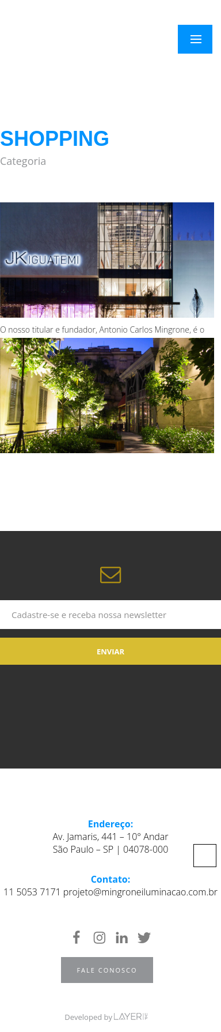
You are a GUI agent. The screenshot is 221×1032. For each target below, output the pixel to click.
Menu (202, 39)
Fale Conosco (107, 970)
